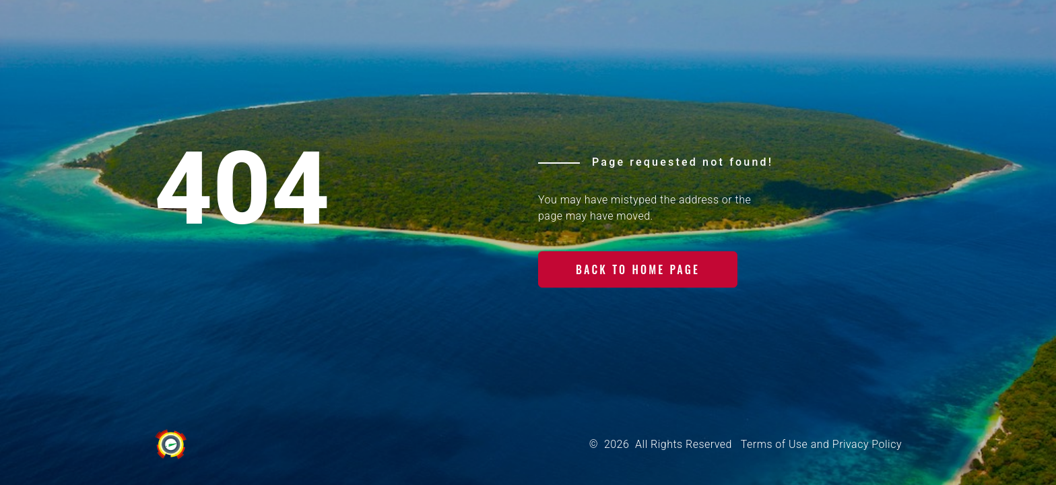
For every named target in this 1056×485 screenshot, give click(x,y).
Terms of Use (774, 444)
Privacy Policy (867, 444)
